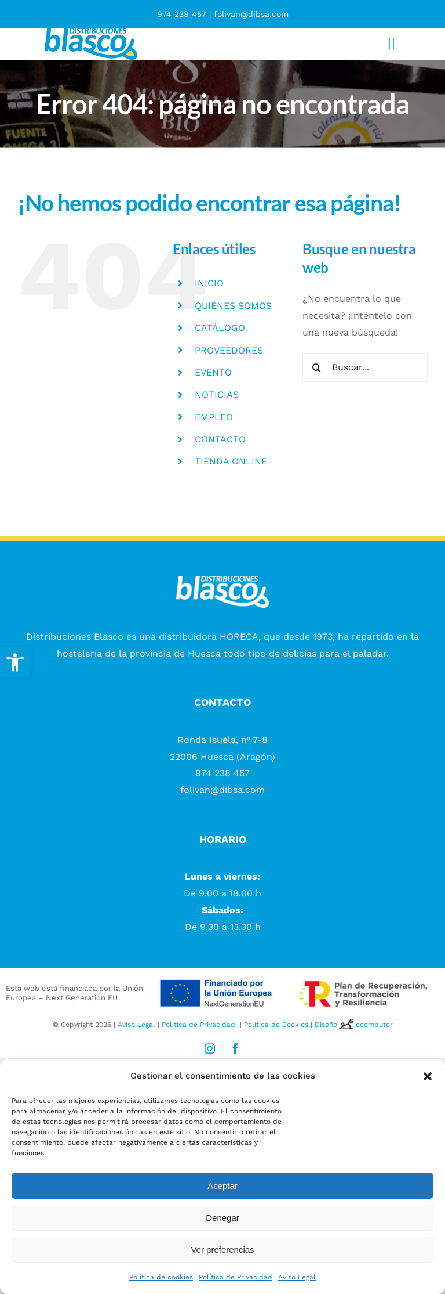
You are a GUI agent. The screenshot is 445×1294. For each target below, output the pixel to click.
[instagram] (210, 1048)
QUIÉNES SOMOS (233, 305)
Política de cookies (161, 1277)
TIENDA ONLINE (231, 461)
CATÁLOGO (220, 327)
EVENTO (213, 372)
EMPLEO (214, 417)
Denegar (222, 1218)
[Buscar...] (365, 367)
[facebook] (235, 1048)
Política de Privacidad (235, 1277)
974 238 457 (181, 14)
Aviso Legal (297, 1277)
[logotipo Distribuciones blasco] (91, 32)
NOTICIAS (217, 394)
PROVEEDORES (229, 350)
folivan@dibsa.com (251, 14)
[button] (15, 662)
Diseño (335, 1025)
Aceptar (222, 1186)
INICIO (209, 283)
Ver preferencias (222, 1250)
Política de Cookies (276, 1025)
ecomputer (374, 1025)
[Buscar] (316, 367)
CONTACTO (220, 439)
